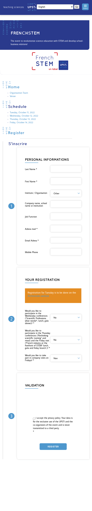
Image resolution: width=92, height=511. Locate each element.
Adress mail (31, 229)
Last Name (31, 169)
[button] (85, 6)
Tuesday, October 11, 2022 (22, 112)
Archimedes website (38, 296)
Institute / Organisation (36, 193)
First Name (31, 181)
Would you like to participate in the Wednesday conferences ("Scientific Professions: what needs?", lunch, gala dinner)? (37, 317)
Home (14, 87)
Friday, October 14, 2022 (21, 122)
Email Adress (32, 240)
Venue (13, 96)
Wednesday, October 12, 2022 (24, 115)
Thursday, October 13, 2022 (23, 119)
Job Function (31, 216)
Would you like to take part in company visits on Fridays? (36, 358)
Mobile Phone (31, 252)
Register (16, 132)
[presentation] (53, 397)
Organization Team (19, 92)
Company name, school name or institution (36, 204)
